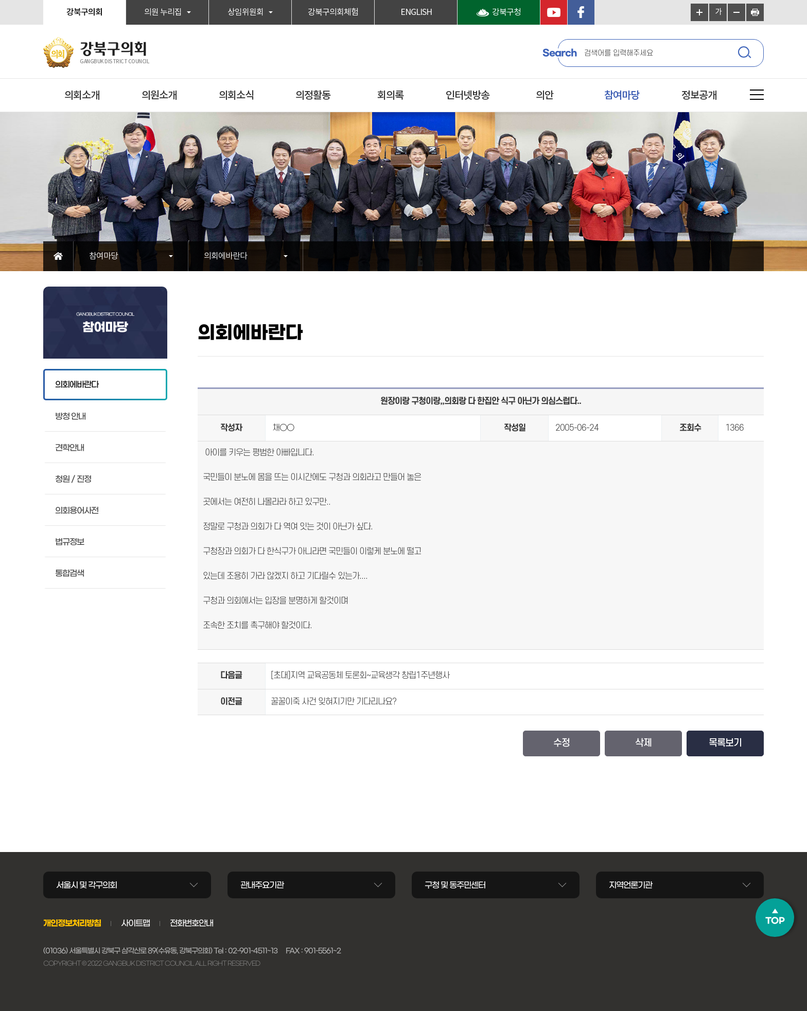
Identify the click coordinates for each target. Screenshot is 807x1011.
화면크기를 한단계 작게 (736, 12)
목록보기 (725, 743)
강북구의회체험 (333, 12)
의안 (544, 96)
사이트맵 (135, 923)
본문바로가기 (0, 0)
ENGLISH (416, 12)
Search (559, 53)
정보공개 (698, 96)
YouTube (553, 12)
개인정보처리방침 (72, 923)
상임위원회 (245, 12)
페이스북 (581, 12)
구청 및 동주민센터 (455, 885)
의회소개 (81, 96)
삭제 (643, 743)
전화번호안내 (191, 923)
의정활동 (312, 96)
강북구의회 (84, 12)
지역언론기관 (630, 885)
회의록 (390, 96)
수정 (561, 743)
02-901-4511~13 (252, 950)
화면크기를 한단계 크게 (699, 12)
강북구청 (506, 12)
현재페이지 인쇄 (755, 12)
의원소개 (159, 96)
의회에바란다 (225, 256)
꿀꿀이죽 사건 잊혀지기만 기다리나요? (333, 701)
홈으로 (58, 256)
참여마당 (621, 96)
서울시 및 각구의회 (86, 885)
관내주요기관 (262, 885)
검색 (745, 54)
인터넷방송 (467, 96)
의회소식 (236, 96)
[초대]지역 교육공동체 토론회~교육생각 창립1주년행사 (360, 675)
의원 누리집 (163, 12)
